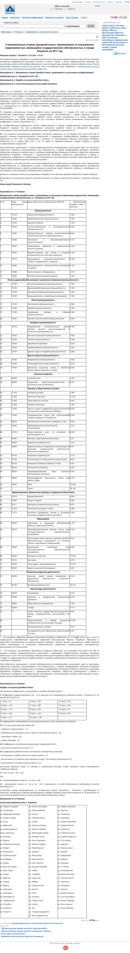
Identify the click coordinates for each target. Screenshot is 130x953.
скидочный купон (110, 42)
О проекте (110, 2)
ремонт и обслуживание (115, 43)
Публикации (6, 32)
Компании (15, 17)
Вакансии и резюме (54, 17)
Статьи (84, 17)
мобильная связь (118, 28)
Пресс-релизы (72, 17)
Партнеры (118, 2)
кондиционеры (121, 40)
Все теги (121, 53)
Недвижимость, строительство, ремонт (42, 32)
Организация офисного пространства (112, 34)
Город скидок (108, 25)
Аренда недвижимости (21, 923)
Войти (97, 6)
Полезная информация (32, 17)
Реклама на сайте (99, 2)
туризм (113, 47)
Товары (4, 17)
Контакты (88, 2)
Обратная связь (77, 2)
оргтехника (112, 37)
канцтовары (107, 40)
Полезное (18, 32)
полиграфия (107, 49)
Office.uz (113, 30)
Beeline (105, 30)
